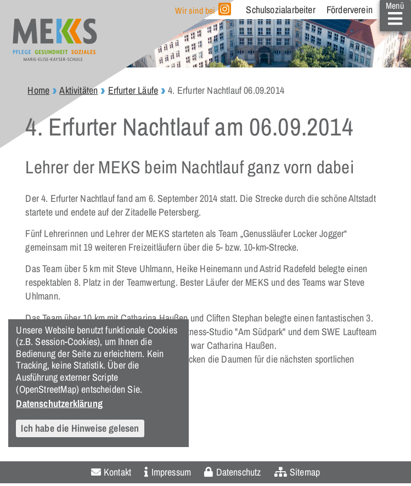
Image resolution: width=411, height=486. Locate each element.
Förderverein (349, 9)
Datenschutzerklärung (59, 403)
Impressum (171, 472)
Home (38, 90)
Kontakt (117, 472)
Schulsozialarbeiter (280, 9)
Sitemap (305, 472)
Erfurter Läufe (133, 90)
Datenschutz (238, 472)
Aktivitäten (78, 90)
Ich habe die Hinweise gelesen (80, 428)
